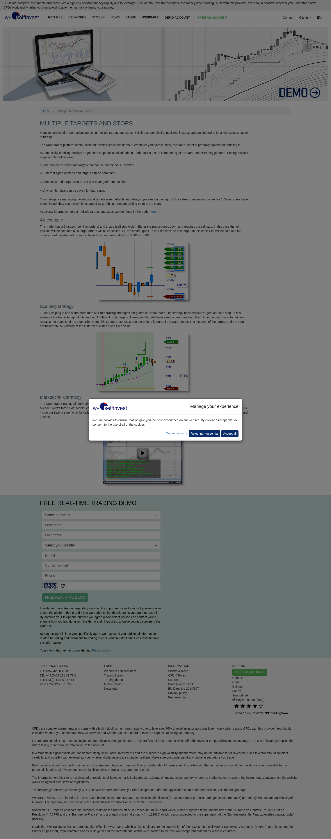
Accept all (230, 433)
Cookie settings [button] (176, 433)
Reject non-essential (205, 433)
